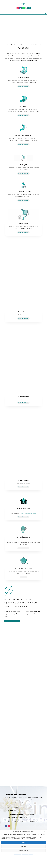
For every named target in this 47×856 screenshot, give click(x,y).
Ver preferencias (23, 850)
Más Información (23, 86)
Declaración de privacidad (27, 854)
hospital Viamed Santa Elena (28, 513)
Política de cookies (17, 854)
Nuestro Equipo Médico (12, 621)
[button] (45, 831)
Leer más (23, 577)
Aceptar (23, 842)
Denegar (23, 846)
